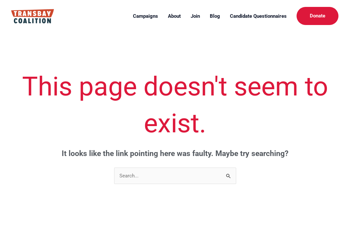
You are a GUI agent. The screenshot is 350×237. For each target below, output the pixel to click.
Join (195, 16)
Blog (215, 16)
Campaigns (145, 16)
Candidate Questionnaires (258, 16)
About (174, 16)
